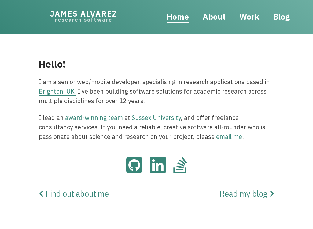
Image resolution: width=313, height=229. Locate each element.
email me (229, 136)
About (214, 16)
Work (249, 16)
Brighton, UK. (57, 91)
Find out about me (74, 193)
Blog (281, 16)
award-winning (86, 117)
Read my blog (247, 193)
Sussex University (156, 117)
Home (178, 16)
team (115, 117)
